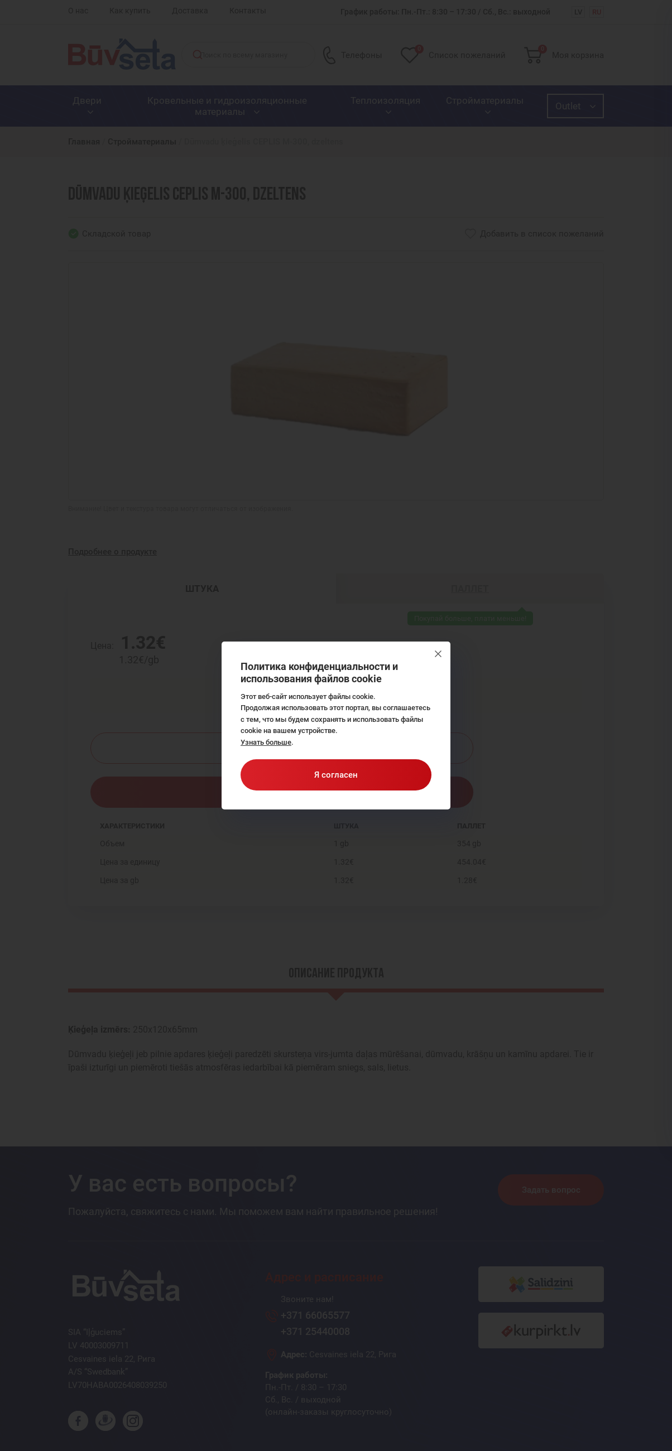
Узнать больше (266, 742)
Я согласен (336, 775)
